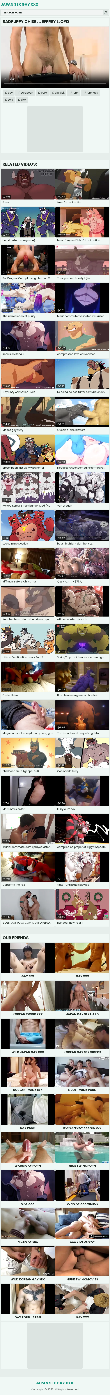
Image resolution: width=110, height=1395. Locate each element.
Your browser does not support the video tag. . (55, 57)
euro (44, 92)
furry (75, 92)
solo (10, 99)
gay (10, 92)
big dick (60, 92)
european (27, 92)
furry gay (92, 92)
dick (23, 99)
